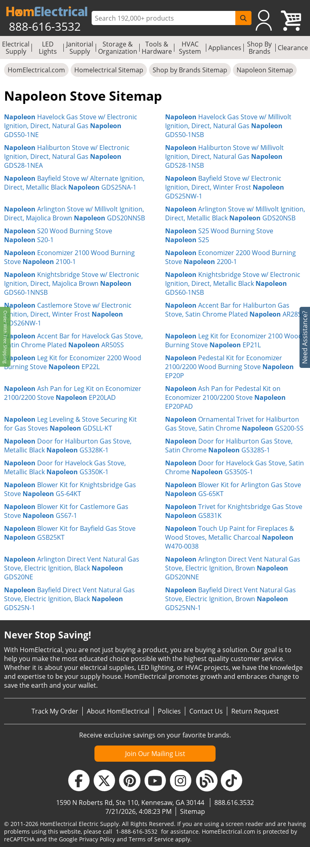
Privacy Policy (97, 839)
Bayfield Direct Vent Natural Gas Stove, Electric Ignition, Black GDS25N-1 (69, 598)
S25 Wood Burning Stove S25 (219, 235)
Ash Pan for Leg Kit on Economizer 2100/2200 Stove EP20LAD (72, 393)
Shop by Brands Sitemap (190, 69)
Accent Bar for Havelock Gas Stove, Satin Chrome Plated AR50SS (73, 340)
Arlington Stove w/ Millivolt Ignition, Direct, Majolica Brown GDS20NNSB (74, 213)
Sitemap (192, 811)
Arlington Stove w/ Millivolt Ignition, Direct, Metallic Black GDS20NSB (235, 213)
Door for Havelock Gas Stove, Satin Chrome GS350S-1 (234, 467)
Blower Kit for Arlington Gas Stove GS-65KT (233, 489)
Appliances (224, 47)
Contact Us (206, 711)
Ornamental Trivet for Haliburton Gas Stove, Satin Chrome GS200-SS (234, 424)
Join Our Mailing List (155, 753)
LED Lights (48, 48)
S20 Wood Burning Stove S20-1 (58, 235)
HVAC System (190, 48)
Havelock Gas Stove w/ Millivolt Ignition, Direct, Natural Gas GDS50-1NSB (228, 125)
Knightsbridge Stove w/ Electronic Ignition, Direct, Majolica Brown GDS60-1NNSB (71, 283)
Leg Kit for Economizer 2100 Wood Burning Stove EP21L (233, 340)
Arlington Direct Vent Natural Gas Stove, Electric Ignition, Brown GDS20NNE (232, 568)
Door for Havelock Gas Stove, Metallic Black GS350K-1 (65, 467)
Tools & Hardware (157, 48)
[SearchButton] (243, 18)
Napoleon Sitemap (265, 69)
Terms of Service (151, 839)
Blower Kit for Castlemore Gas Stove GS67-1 (66, 511)
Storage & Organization (117, 48)
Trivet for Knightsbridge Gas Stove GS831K (233, 511)
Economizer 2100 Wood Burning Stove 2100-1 (69, 257)
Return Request (255, 711)
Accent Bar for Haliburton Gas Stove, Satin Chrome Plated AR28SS (235, 310)
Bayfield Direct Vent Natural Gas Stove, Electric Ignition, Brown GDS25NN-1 (230, 598)
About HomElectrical (118, 711)
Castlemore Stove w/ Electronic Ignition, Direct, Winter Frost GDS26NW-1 (68, 314)
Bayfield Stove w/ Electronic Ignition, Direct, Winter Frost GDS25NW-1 (224, 187)
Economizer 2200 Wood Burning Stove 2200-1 (230, 257)
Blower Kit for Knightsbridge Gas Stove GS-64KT (70, 489)
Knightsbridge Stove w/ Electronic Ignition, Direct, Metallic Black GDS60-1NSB (232, 283)
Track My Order (54, 711)
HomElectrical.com (36, 69)
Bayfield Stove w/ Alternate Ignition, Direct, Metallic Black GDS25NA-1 (74, 183)
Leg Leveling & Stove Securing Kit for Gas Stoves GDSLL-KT (70, 424)
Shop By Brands (259, 48)
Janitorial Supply (79, 48)
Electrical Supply (15, 48)
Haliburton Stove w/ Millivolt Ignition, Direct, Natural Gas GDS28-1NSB (224, 156)
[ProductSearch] (164, 18)
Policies (169, 711)
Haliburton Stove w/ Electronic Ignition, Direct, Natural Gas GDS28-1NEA (67, 156)
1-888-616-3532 (136, 831)
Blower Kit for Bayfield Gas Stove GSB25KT (70, 533)
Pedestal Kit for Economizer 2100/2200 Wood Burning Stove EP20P (229, 366)
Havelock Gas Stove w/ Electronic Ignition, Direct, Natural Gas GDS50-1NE (70, 125)
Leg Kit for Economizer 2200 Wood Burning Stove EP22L (72, 362)
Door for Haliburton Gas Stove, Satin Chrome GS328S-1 (229, 445)
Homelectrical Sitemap (108, 69)
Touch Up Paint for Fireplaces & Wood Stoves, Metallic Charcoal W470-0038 (229, 537)
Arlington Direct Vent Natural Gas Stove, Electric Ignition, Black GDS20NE (71, 568)
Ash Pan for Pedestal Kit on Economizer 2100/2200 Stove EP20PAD (225, 397)
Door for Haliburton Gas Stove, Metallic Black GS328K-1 (68, 445)
